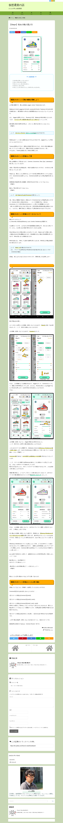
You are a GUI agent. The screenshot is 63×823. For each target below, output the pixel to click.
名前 (10, 709)
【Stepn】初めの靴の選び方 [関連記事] (23, 662)
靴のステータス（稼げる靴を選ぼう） (21, 83)
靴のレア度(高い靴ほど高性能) (20, 82)
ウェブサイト (12, 720)
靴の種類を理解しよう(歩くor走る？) (21, 80)
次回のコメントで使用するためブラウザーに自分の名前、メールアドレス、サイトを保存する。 (29, 727)
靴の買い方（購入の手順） (19, 85)
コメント (11, 696)
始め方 (51, 627)
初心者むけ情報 (21, 17)
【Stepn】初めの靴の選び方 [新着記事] (22, 810)
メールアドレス (12, 715)
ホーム (12, 17)
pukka (51, 630)
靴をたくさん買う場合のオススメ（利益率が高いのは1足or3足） (27, 87)
